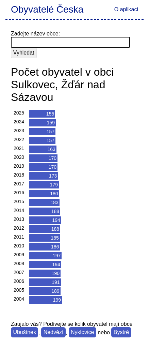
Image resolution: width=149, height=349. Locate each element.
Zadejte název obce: (35, 33)
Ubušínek (24, 332)
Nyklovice (82, 332)
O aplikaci (126, 9)
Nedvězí (54, 332)
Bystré (121, 332)
